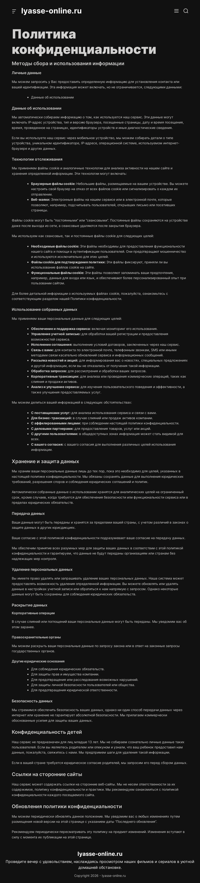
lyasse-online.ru (51, 11)
